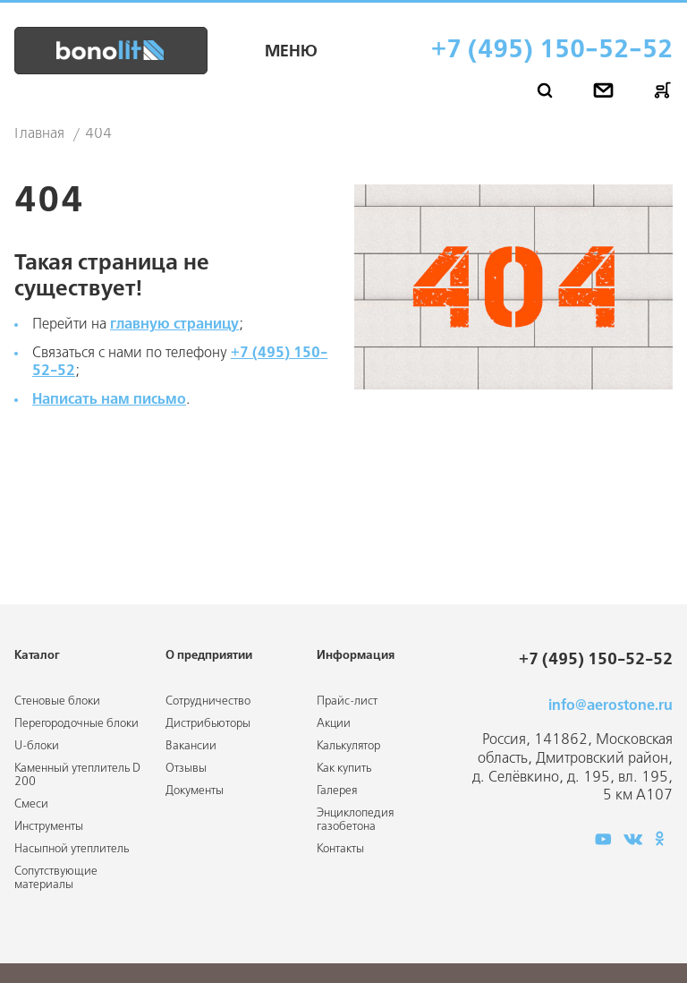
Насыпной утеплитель (71, 849)
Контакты (340, 849)
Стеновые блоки (57, 701)
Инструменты (48, 827)
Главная (39, 134)
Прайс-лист (347, 701)
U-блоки (36, 746)
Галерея (337, 791)
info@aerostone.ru (610, 706)
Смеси (31, 804)
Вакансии (190, 746)
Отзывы (186, 768)
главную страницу (174, 324)
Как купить (344, 768)
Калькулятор (348, 746)
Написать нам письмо (109, 399)
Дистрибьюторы (207, 724)
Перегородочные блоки (76, 724)
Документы (194, 791)
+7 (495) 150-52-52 (552, 50)
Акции (334, 724)
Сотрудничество (207, 701)
